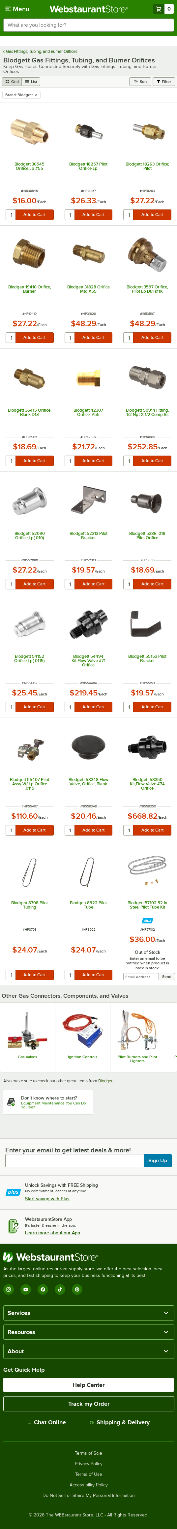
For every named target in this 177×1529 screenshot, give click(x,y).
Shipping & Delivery (120, 1422)
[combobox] (88, 25)
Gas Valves (27, 1057)
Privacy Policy (89, 1464)
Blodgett (106, 1080)
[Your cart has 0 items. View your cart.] (163, 9)
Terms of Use (88, 1474)
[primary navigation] (17, 9)
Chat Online (46, 1422)
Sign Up (157, 1161)
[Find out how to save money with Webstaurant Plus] (147, 920)
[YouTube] (25, 1289)
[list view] (31, 81)
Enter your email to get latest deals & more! (68, 1150)
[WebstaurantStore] (88, 1257)
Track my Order (88, 1403)
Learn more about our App (52, 1232)
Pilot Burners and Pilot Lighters (137, 1059)
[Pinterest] (77, 1289)
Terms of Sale (88, 1453)
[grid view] (12, 81)
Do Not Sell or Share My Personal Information (89, 1495)
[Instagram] (8, 1289)
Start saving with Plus (47, 1198)
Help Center (88, 1385)
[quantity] (11, 214)
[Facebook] (43, 1289)
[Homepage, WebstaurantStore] (88, 9)
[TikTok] (60, 1289)
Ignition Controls (83, 1057)
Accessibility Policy (89, 1485)
